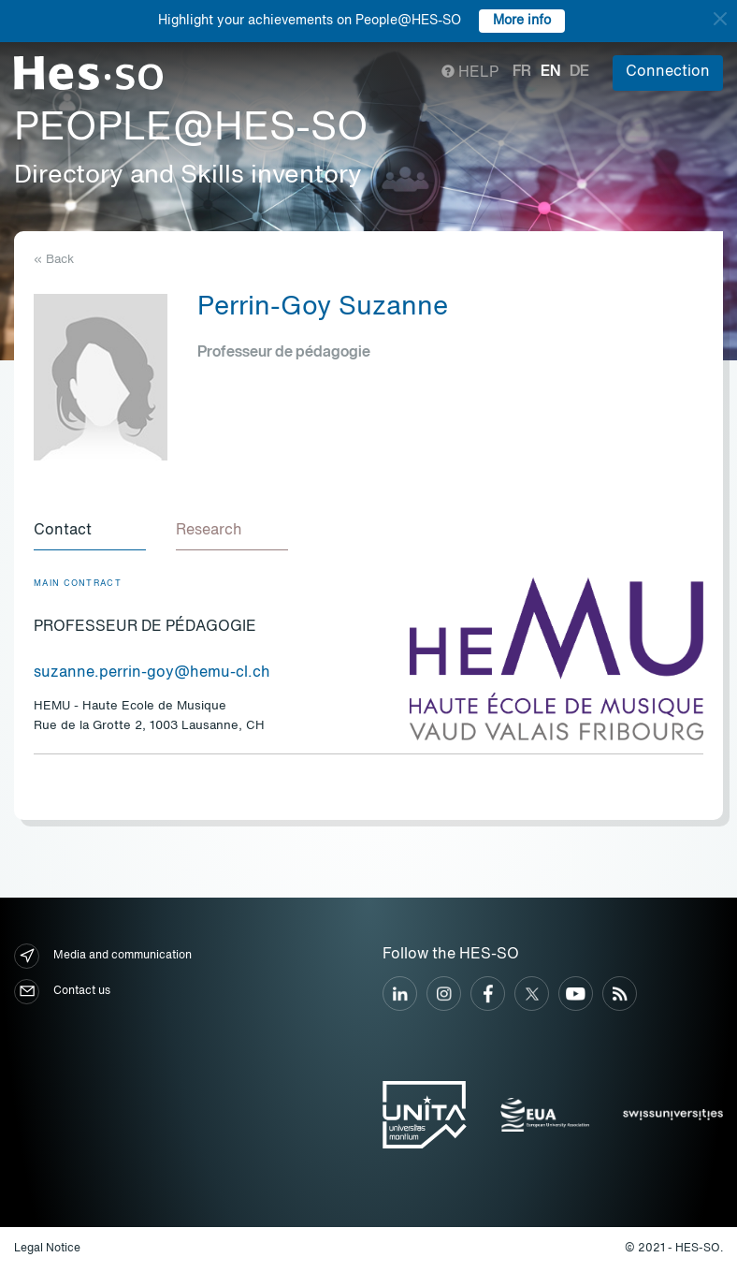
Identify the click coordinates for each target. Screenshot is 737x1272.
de (579, 72)
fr (522, 72)
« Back (54, 260)
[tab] (90, 531)
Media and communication (103, 956)
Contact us (62, 991)
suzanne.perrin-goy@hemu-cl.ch (152, 672)
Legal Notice (47, 1248)
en (550, 72)
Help (470, 73)
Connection (668, 72)
